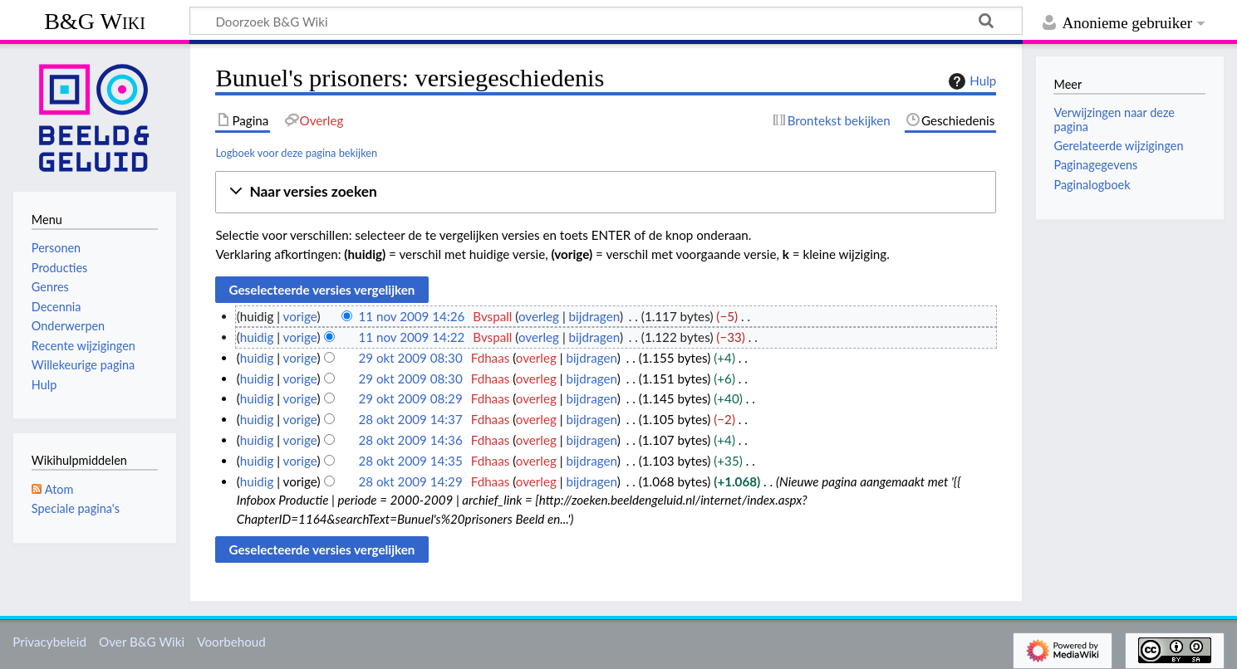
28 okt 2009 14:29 (410, 481)
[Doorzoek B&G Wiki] (606, 20)
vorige (300, 316)
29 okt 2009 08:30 (410, 357)
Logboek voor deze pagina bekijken (296, 152)
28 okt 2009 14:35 (410, 460)
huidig (257, 337)
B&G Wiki (94, 21)
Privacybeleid (49, 641)
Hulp (970, 81)
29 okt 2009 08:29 (410, 398)
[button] (605, 192)
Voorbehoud (231, 641)
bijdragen (594, 316)
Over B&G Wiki (141, 641)
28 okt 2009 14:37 (410, 419)
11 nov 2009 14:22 (411, 337)
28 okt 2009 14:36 (410, 439)
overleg (538, 316)
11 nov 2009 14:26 (411, 316)
